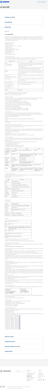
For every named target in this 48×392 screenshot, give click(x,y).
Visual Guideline (40, 374)
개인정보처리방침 (29, 376)
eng (38, 1)
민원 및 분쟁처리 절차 (30, 374)
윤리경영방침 (29, 380)
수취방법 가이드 (40, 373)
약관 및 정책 (29, 370)
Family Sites (18, 371)
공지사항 (39, 377)
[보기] (19, 317)
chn (41, 1)
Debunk (4, 2)
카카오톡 (38, 379)
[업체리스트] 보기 (16, 221)
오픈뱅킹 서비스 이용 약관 (30, 377)
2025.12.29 (7, 31)
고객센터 (39, 370)
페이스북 (43, 379)
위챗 (41, 379)
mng (44, 1)
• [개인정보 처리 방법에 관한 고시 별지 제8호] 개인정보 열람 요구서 (14, 246)
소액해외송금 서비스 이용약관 (31, 373)
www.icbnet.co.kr (15, 36)
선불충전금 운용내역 (30, 379)
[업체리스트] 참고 (11, 223)
